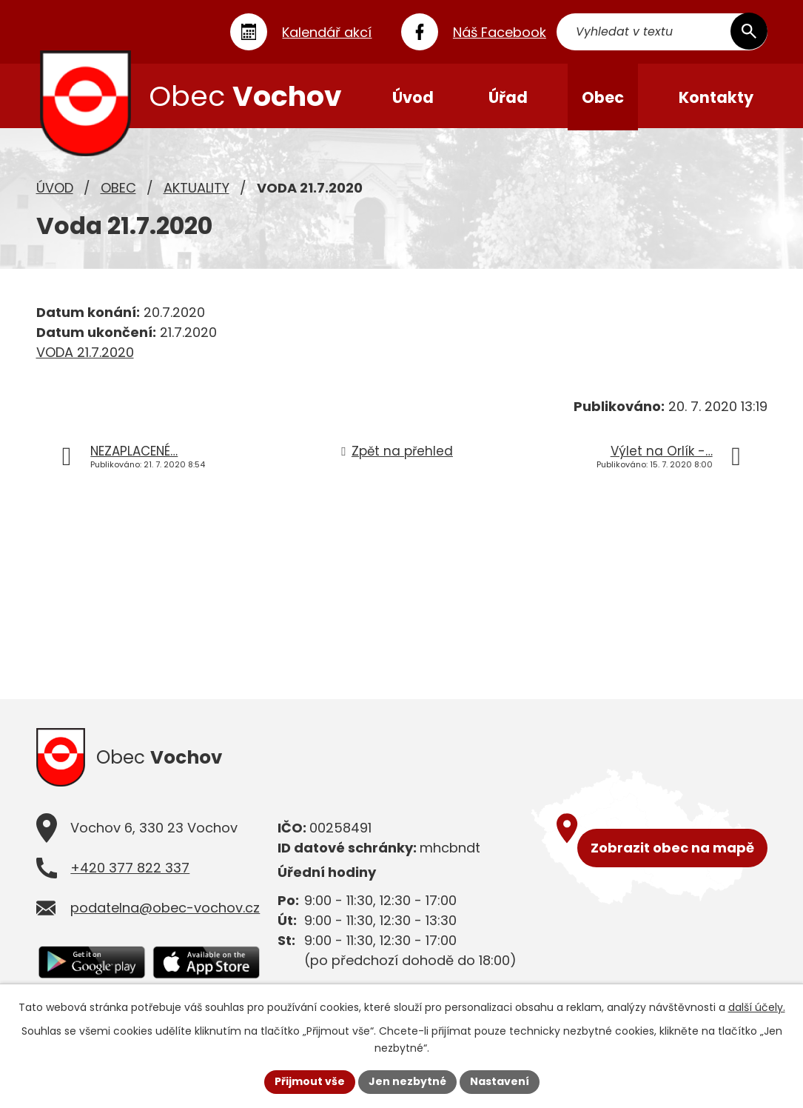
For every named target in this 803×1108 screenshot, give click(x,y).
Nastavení (499, 1081)
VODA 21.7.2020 (85, 353)
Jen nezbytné (407, 1081)
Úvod (54, 189)
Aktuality (196, 189)
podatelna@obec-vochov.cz (165, 911)
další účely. (756, 1007)
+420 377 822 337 (129, 871)
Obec (118, 189)
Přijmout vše (310, 1081)
